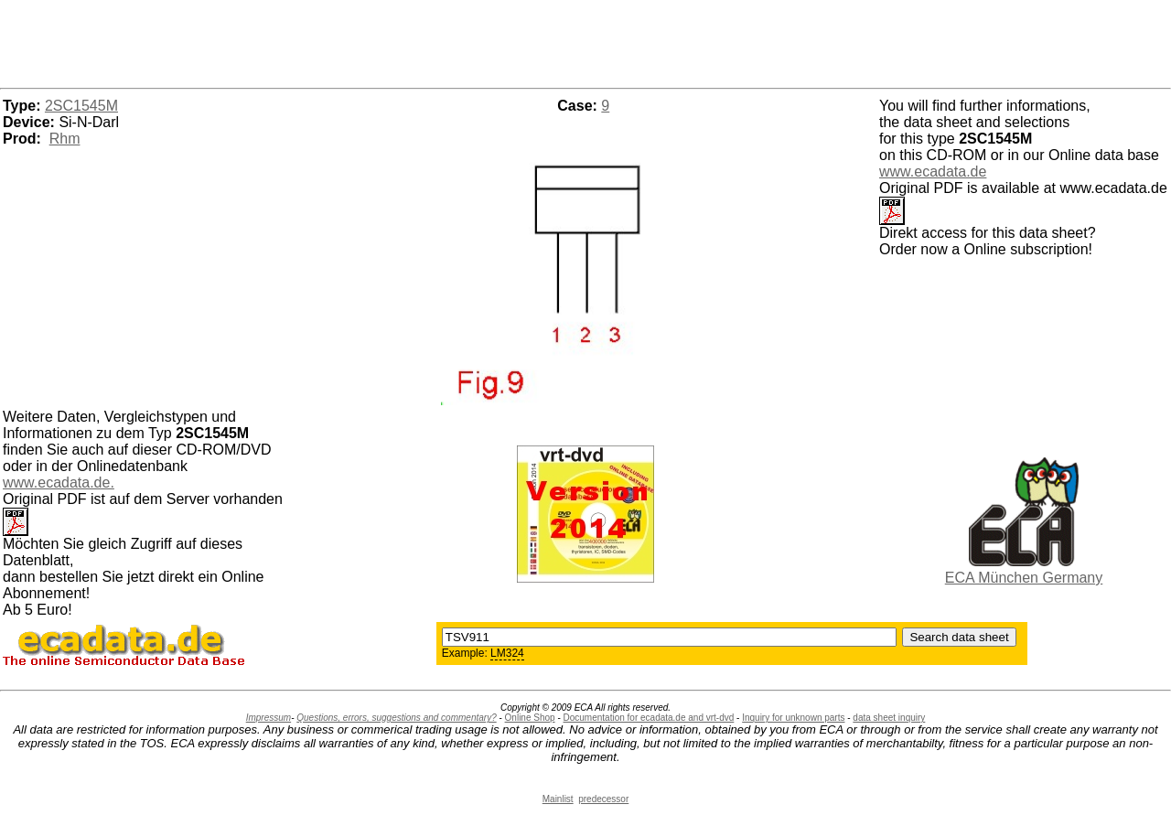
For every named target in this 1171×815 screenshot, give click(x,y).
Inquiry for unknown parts (793, 718)
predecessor (603, 799)
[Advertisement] (585, 41)
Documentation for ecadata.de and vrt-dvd (649, 718)
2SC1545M (81, 105)
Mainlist (558, 799)
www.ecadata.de (932, 171)
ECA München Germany (1024, 577)
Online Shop (530, 718)
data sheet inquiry (889, 718)
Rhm (65, 138)
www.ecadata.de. (58, 482)
